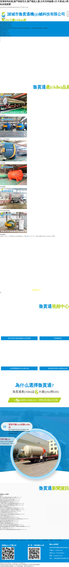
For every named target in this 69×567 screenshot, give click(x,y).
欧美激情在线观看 (9, 566)
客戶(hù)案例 (45, 540)
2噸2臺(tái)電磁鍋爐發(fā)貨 (6, 523)
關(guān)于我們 (14, 540)
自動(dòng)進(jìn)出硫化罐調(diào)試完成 (9, 514)
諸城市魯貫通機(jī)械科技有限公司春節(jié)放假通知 (12, 526)
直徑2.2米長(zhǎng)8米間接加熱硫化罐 (9, 525)
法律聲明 (51, 540)
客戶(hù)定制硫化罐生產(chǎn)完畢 (8, 497)
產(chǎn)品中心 (23, 540)
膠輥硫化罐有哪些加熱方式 (6, 521)
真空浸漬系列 (14, 28)
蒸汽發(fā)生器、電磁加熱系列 (31, 28)
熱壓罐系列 (2, 28)
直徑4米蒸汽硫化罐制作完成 (6, 520)
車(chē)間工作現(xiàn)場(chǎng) (7, 499)
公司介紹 (2, 25)
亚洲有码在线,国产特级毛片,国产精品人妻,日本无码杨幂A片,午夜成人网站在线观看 (20, 564)
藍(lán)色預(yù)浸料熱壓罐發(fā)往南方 (9, 505)
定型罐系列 (20, 28)
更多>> (1, 495)
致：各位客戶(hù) (4, 528)
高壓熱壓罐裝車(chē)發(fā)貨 (6, 502)
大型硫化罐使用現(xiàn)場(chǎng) (8, 511)
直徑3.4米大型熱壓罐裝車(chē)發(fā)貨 (9, 508)
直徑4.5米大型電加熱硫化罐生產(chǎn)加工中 (10, 529)
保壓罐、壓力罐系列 (43, 28)
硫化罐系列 (8, 28)
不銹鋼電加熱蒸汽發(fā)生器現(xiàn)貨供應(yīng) (11, 518)
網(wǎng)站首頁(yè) (4, 540)
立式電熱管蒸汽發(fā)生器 (6, 512)
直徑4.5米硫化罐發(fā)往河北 (7, 517)
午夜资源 (2, 566)
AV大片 (15, 566)
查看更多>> (36, 290)
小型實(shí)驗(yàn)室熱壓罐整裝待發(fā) (9, 503)
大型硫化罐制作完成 (5, 515)
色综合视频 (20, 566)
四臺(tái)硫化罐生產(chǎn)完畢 (7, 500)
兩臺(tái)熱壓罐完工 (4, 506)
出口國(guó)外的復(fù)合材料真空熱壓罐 (9, 509)
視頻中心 (38, 540)
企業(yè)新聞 (31, 540)
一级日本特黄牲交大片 (28, 566)
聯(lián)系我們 (8, 25)
